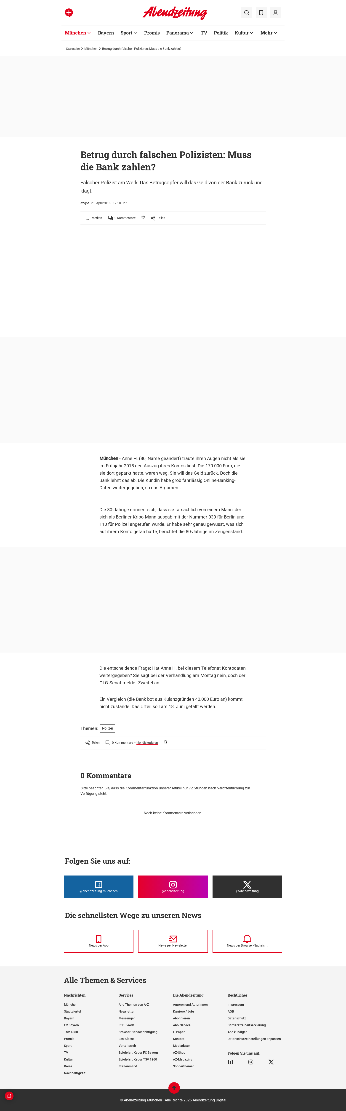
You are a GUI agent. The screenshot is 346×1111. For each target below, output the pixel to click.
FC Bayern (71, 1025)
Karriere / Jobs (183, 1011)
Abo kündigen (238, 1032)
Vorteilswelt (127, 1046)
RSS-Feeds (126, 1025)
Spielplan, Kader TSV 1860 (138, 1059)
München (75, 33)
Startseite (73, 48)
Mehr (267, 33)
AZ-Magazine (182, 1059)
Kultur (242, 33)
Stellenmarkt (128, 1066)
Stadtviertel (72, 1011)
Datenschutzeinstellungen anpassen (254, 1039)
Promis (152, 33)
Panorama (177, 33)
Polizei (122, 524)
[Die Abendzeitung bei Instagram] (173, 887)
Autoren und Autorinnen (190, 1004)
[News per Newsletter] (173, 941)
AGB (231, 1011)
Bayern (106, 33)
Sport (126, 33)
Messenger (127, 1018)
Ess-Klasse (127, 1039)
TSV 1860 (71, 1032)
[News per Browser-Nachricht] (247, 941)
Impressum (236, 1004)
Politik (221, 33)
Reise (68, 1066)
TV (204, 33)
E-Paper (179, 1032)
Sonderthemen (183, 1066)
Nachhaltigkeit (74, 1073)
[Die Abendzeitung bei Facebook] (98, 887)
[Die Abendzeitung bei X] (247, 887)
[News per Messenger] (98, 941)
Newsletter (127, 1011)
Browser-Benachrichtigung (138, 1032)
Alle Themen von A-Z (134, 1004)
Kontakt (178, 1039)
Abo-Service (182, 1025)
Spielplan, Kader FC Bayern (138, 1052)
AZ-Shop (179, 1052)
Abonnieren (181, 1018)
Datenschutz (237, 1018)
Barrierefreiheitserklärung (247, 1025)
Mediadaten (182, 1046)
